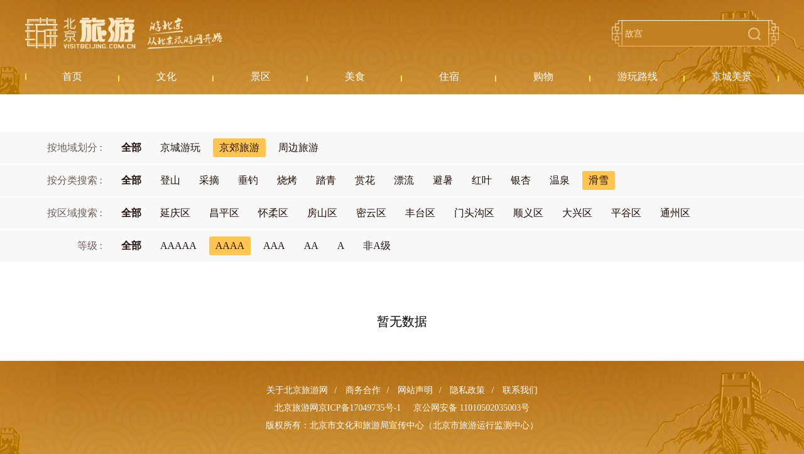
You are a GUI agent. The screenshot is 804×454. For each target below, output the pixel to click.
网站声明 (415, 390)
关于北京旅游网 (297, 390)
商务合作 (363, 390)
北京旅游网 (123, 33)
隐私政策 (467, 390)
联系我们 (520, 390)
